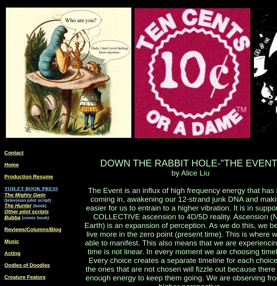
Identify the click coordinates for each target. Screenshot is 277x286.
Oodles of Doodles (27, 265)
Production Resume (28, 177)
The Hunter (18, 206)
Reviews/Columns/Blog (33, 229)
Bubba (12, 217)
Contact (13, 153)
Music (11, 241)
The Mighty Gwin (25, 195)
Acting (12, 253)
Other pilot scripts (26, 211)
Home (11, 165)
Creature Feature (25, 277)
